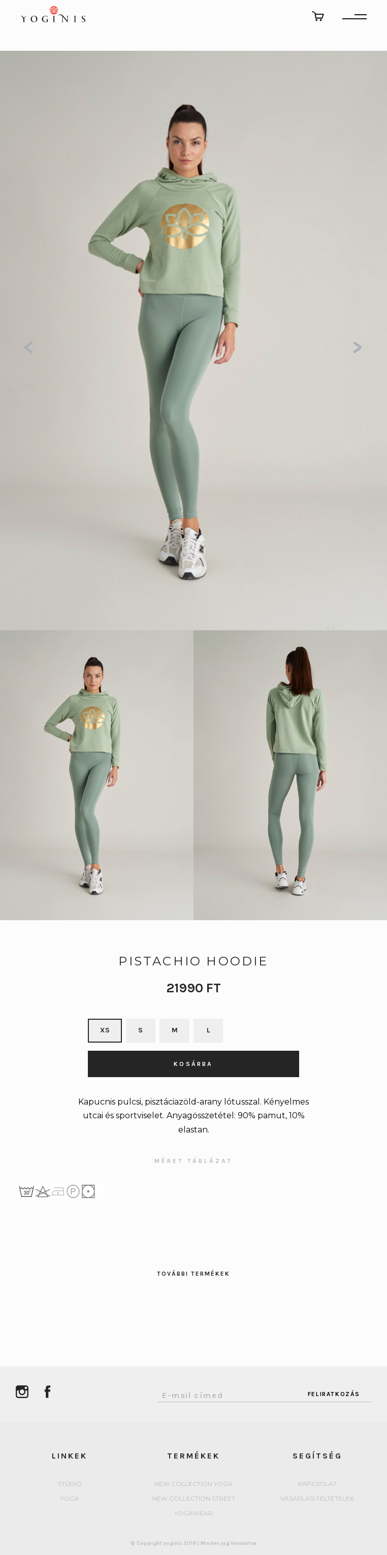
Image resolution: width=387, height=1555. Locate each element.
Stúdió (70, 1484)
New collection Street (193, 1499)
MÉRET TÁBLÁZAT (193, 1161)
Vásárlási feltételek (317, 1499)
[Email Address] (227, 1393)
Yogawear (193, 1513)
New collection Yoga (193, 1484)
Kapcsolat (317, 1484)
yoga (69, 1499)
